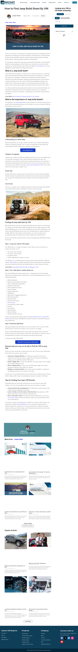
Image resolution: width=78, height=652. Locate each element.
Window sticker (23, 2)
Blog (11, 22)
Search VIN (64, 26)
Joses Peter (31, 431)
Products (44, 2)
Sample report (52, 2)
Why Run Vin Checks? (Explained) (37, 563)
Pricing (59, 2)
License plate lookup (35, 2)
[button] (72, 31)
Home (6, 22)
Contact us (66, 2)
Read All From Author (28, 525)
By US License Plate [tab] (65, 18)
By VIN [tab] (57, 18)
